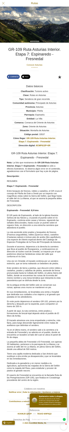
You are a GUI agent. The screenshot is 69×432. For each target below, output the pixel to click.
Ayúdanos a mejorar (51, 392)
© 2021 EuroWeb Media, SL (34, 423)
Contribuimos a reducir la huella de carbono (28, 401)
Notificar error (15, 392)
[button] (65, 395)
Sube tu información (32, 392)
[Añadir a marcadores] (59, 76)
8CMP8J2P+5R (43, 145)
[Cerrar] (3, 3)
